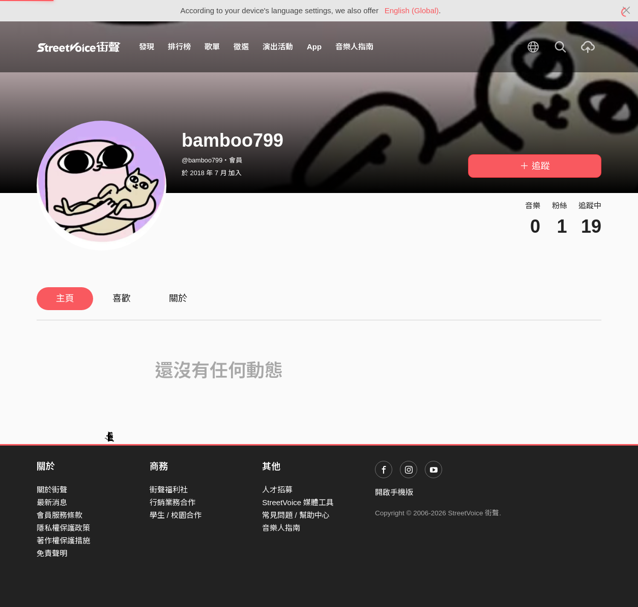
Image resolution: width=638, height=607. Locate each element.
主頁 (65, 298)
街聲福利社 (169, 489)
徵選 (241, 46)
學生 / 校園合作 (176, 515)
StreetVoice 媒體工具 (298, 502)
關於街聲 (52, 489)
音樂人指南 (354, 46)
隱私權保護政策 (63, 527)
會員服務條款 (59, 515)
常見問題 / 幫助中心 (296, 515)
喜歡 (121, 298)
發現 (146, 46)
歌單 (212, 46)
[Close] (626, 11)
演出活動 (278, 46)
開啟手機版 (394, 492)
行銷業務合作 (172, 502)
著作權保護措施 (63, 540)
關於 (178, 298)
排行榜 (179, 46)
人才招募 (277, 489)
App (314, 46)
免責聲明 (52, 553)
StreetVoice (79, 47)
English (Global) (412, 10)
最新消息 (52, 502)
